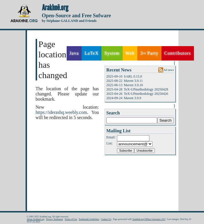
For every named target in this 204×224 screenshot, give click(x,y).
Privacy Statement (54, 219)
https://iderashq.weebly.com (61, 112)
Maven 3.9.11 (133, 81)
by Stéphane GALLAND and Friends (69, 21)
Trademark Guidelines (89, 219)
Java (74, 53)
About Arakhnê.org (36, 219)
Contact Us (106, 219)
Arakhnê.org (55, 8)
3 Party (149, 53)
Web (130, 53)
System (112, 53)
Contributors (177, 53)
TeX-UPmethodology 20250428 (146, 89)
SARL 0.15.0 (133, 76)
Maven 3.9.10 (133, 85)
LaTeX (91, 53)
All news (168, 69)
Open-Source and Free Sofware (76, 15)
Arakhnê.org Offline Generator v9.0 (148, 219)
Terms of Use (71, 219)
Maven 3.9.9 (132, 98)
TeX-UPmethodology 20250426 (146, 94)
